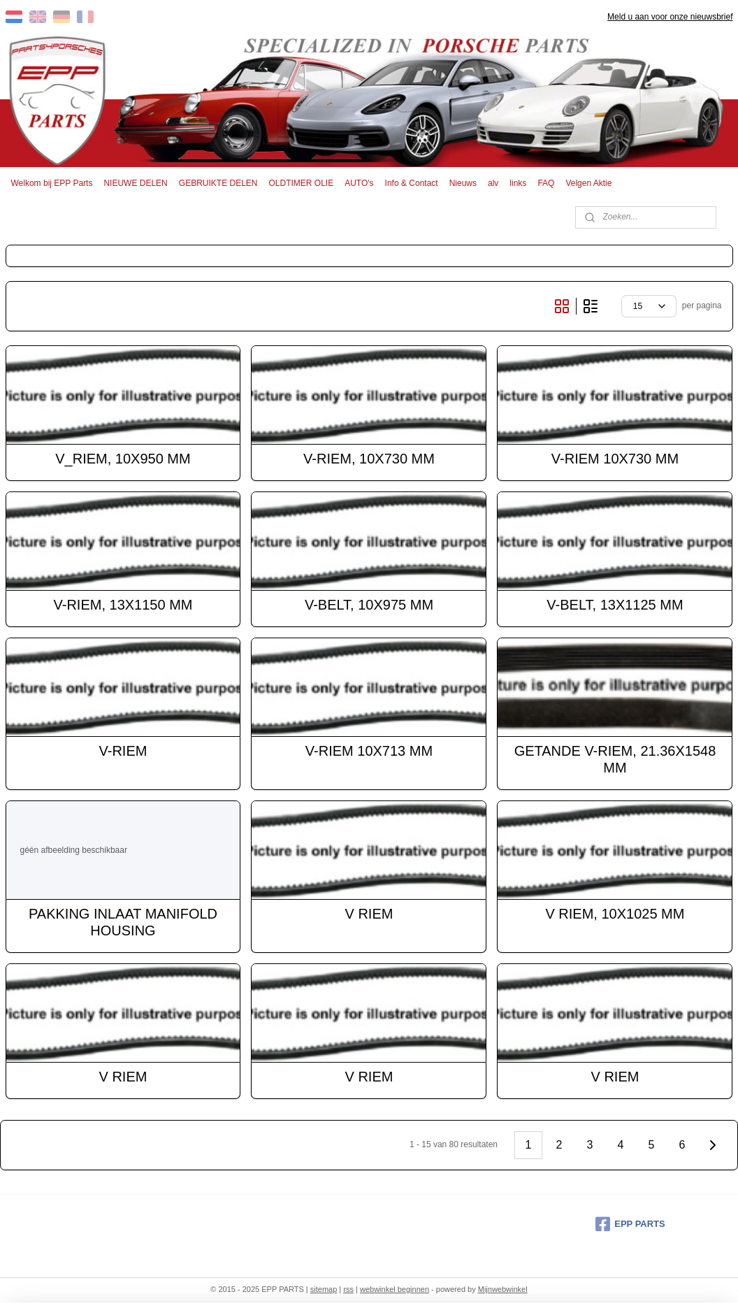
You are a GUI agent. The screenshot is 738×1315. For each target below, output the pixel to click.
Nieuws (463, 183)
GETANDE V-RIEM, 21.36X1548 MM (615, 759)
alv (493, 183)
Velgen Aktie (588, 183)
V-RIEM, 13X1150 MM (123, 604)
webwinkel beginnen (394, 1289)
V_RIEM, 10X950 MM (122, 458)
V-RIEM (123, 751)
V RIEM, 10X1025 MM (614, 913)
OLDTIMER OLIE (301, 183)
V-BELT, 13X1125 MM (615, 604)
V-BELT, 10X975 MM (369, 604)
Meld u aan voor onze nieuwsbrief (669, 17)
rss (348, 1289)
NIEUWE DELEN (135, 183)
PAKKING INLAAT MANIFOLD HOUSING (123, 922)
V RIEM (369, 913)
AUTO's (359, 183)
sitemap (324, 1289)
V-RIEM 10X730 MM (615, 458)
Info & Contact (411, 183)
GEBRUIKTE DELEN (218, 183)
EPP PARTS (630, 1224)
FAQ (545, 183)
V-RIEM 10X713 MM (369, 751)
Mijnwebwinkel (503, 1289)
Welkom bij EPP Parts (52, 183)
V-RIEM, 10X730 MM (369, 458)
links (517, 183)
